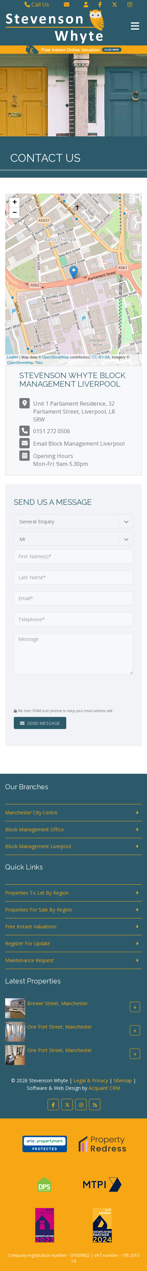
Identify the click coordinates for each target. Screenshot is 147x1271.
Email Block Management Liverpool (79, 443)
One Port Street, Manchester (59, 1026)
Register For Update (27, 943)
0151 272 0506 (51, 431)
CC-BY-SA (101, 357)
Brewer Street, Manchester (57, 1003)
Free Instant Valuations (31, 926)
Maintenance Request (29, 960)
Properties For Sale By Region (38, 909)
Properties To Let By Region (37, 892)
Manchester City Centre (31, 812)
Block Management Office (34, 829)
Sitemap (123, 1080)
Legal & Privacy (91, 1080)
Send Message (40, 723)
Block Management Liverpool (38, 846)
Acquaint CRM (104, 1088)
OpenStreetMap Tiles (24, 363)
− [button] (14, 213)
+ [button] (14, 203)
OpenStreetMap (55, 357)
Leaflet (12, 357)
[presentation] (56, 692)
